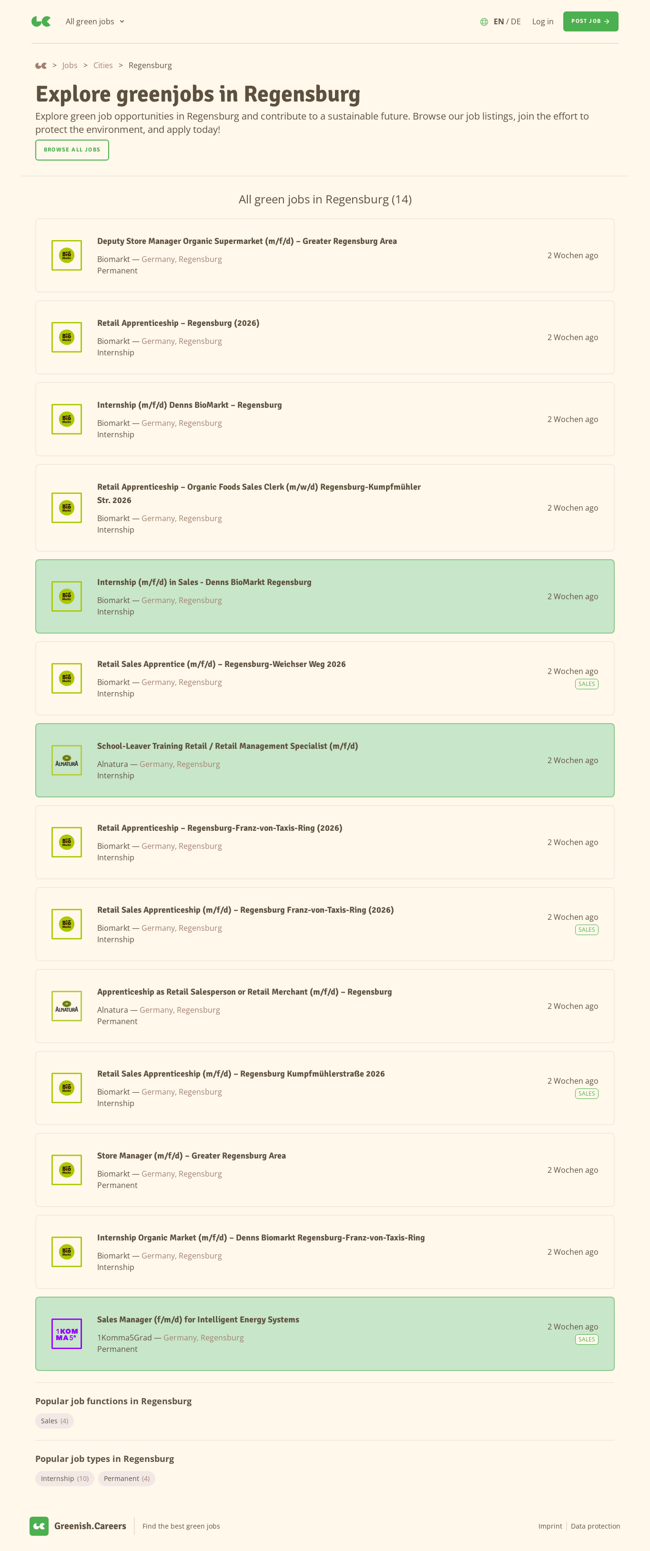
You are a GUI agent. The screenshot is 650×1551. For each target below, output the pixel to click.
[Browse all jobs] (72, 150)
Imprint (550, 1526)
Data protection (595, 1526)
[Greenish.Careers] (41, 21)
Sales (54, 1421)
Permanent (127, 1478)
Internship (65, 1478)
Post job (590, 21)
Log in (543, 21)
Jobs (70, 65)
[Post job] (591, 21)
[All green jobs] (96, 21)
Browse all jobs (72, 149)
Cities (103, 65)
